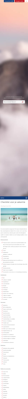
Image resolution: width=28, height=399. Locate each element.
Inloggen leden (20, 1)
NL (26, 1)
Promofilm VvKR (9, 1)
